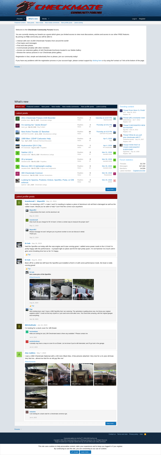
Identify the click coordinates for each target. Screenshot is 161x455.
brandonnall (30, 201)
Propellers (43, 148)
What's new (33, 19)
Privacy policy (133, 434)
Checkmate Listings (46, 120)
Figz (22, 141)
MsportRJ (41, 201)
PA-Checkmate (25, 148)
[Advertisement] (80, 84)
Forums (19, 19)
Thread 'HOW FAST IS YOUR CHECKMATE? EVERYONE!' (131, 147)
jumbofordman (35, 341)
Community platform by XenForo (80, 438)
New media (39, 22)
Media (44, 19)
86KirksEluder (30, 325)
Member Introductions (45, 175)
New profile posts (66, 22)
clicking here (97, 60)
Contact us (112, 434)
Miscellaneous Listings (50, 134)
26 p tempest (26, 159)
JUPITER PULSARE (27, 134)
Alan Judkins (30, 353)
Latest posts (22, 113)
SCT (110, 127)
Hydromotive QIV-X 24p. (31, 145)
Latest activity (78, 22)
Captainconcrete (139, 171)
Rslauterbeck (25, 175)
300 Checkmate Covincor (32, 173)
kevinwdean (34, 331)
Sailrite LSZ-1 (27, 152)
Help (141, 434)
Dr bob (27, 243)
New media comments (52, 22)
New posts (30, 22)
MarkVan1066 (108, 120)
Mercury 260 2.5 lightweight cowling (36, 166)
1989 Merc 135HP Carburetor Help (36, 139)
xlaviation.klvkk (25, 154)
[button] (24, 18)
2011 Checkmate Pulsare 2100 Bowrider (38, 118)
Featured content (20, 22)
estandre (33, 412)
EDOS (110, 182)
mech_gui (24, 127)
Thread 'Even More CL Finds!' (134, 110)
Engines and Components (48, 168)
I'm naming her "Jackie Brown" (34, 125)
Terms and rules (122, 434)
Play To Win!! (41, 127)
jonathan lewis (25, 120)
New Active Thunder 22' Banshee (35, 132)
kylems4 (23, 185)
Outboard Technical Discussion (42, 141)
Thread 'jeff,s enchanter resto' (134, 118)
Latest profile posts (25, 196)
